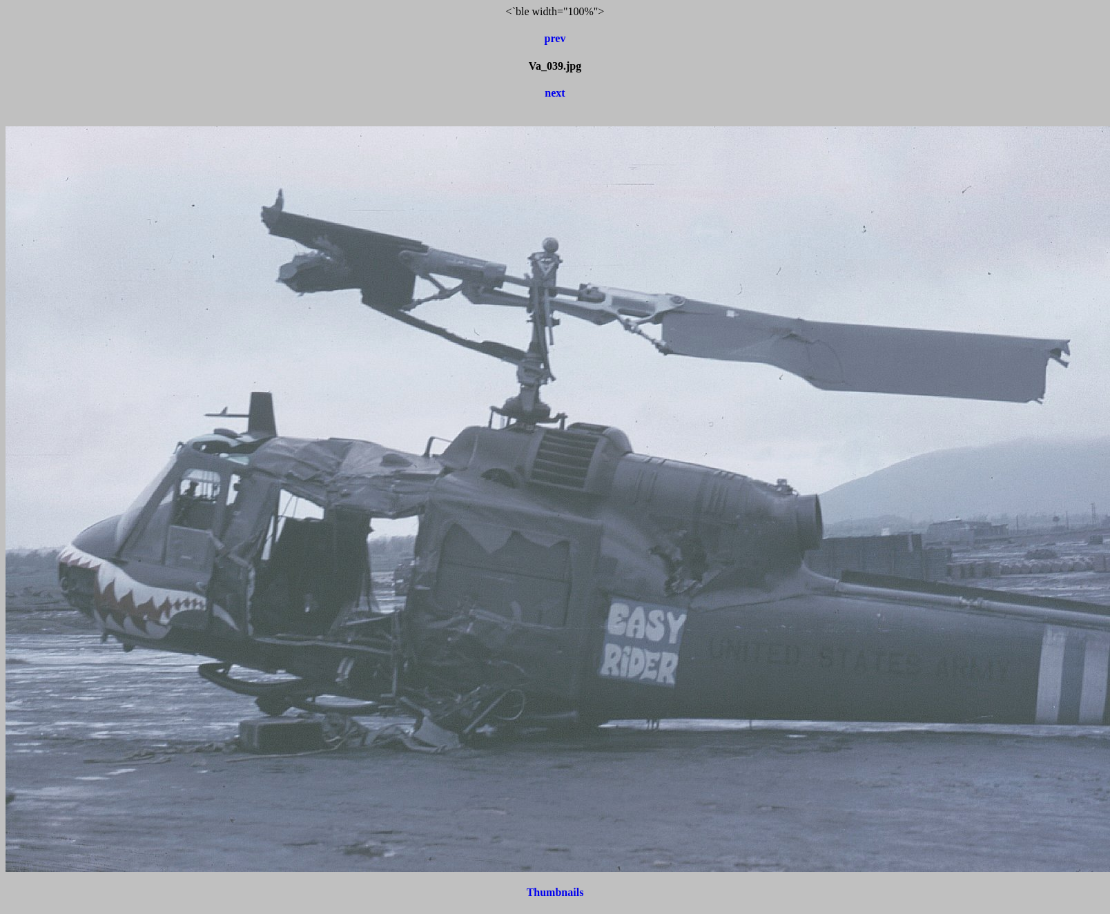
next (555, 93)
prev (555, 38)
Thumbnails (555, 892)
